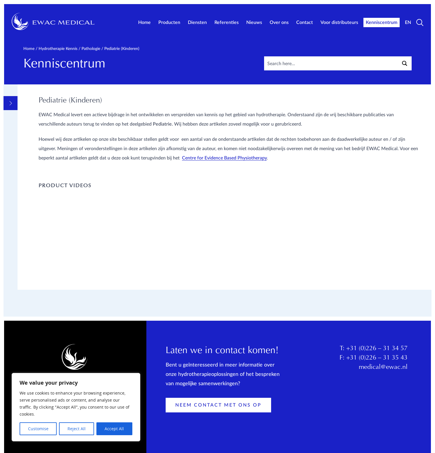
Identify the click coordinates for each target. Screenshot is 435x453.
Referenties (226, 22)
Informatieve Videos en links (56, 124)
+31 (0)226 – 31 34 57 (377, 350)
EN (408, 22)
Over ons (279, 22)
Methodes (37, 137)
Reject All (76, 428)
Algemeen (36, 111)
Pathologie (91, 49)
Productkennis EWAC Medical (52, 294)
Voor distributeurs (339, 22)
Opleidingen (40, 281)
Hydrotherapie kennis (58, 49)
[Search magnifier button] (405, 63)
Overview (36, 100)
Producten (169, 22)
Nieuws (254, 22)
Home (144, 22)
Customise (38, 428)
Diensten (197, 22)
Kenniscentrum (381, 22)
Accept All (114, 428)
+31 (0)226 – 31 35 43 (377, 359)
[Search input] (346, 63)
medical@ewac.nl (383, 369)
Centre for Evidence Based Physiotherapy (215, 176)
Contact (304, 22)
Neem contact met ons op (218, 406)
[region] (76, 407)
